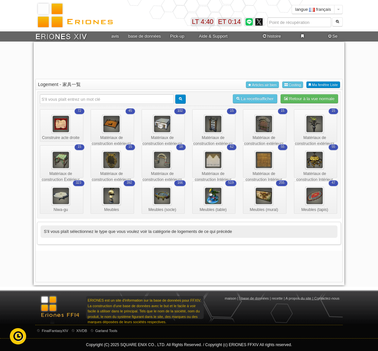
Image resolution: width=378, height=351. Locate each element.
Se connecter (332, 36)
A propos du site (298, 298)
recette (277, 298)
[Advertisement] (189, 59)
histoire (271, 36)
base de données (144, 36)
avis (115, 36)
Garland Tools (106, 331)
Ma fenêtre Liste (323, 85)
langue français (313, 9)
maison (230, 298)
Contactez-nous (326, 298)
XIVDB (81, 331)
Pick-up (177, 36)
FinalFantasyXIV (55, 331)
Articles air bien (262, 85)
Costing (292, 85)
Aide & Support (213, 36)
